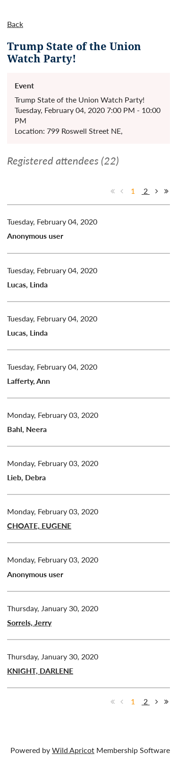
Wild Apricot (73, 749)
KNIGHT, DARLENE (40, 670)
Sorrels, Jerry (29, 622)
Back (15, 23)
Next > (156, 191)
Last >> (166, 191)
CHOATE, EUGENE (39, 525)
